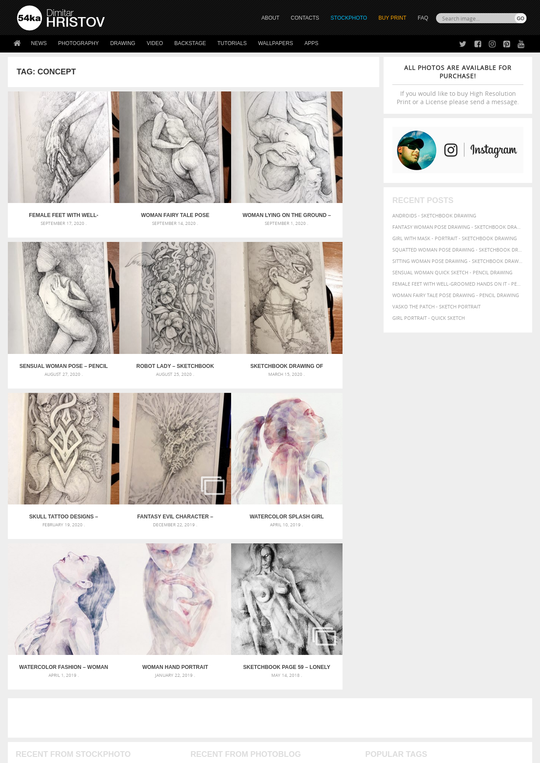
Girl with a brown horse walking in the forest (251, 583)
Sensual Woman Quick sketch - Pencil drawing (452, 272)
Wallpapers (275, 43)
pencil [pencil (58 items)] (426, 587)
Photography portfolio (49, 680)
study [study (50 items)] (443, 595)
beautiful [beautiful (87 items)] (502, 562)
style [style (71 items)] (458, 595)
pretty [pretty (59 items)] (404, 595)
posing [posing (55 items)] (387, 595)
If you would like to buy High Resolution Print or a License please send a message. (457, 84)
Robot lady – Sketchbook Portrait (54, 329)
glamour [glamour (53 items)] (408, 580)
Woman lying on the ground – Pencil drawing (240, 197)
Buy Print (392, 18)
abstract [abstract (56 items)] (375, 563)
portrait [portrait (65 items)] (503, 587)
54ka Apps (29, 702)
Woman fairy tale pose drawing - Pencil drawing (455, 295)
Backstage (190, 43)
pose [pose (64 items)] (371, 595)
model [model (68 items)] (373, 587)
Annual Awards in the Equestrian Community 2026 (254, 562)
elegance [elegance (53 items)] (484, 572)
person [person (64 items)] (462, 587)
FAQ (423, 18)
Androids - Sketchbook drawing (434, 215)
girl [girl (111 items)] (390, 579)
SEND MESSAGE (449, 675)
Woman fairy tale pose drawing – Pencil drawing (147, 197)
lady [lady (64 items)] (513, 580)
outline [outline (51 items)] (392, 588)
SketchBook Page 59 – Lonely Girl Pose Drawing (333, 461)
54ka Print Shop (37, 658)
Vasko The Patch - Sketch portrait (436, 306)
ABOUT (270, 18)
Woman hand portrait (240, 461)
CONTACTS (305, 18)
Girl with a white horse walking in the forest (249, 573)
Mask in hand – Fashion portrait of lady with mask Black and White (95, 573)
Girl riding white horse (220, 604)
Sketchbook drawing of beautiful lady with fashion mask (147, 329)
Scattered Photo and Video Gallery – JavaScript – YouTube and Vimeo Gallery (95, 562)
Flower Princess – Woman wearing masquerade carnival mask (95, 604)
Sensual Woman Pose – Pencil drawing (333, 197)
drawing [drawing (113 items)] (457, 571)
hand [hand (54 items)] (438, 580)
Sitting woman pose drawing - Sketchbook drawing (457, 261)
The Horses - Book (40, 691)
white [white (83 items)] (497, 595)
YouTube (290, 704)
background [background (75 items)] (468, 562)
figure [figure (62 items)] (373, 580)
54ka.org (89, 753)
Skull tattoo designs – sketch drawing (239, 329)
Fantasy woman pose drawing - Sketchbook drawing (457, 227)
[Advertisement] (272, 511)
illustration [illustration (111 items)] (467, 579)
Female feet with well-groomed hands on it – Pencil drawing (54, 197)
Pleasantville (208, 594)
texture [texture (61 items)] (477, 595)
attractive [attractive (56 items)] (436, 563)
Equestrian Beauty (108, 733)
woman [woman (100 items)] (377, 603)
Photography (78, 43)
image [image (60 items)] (498, 580)
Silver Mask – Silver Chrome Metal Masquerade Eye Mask (89, 594)
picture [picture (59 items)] (481, 587)
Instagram (293, 681)
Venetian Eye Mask (160, 733)
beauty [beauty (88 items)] (375, 571)
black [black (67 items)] (394, 571)
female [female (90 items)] (507, 571)
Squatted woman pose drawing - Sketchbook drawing (457, 249)
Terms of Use (137, 753)
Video (155, 43)
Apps (311, 43)
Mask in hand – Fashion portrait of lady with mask (82, 583)
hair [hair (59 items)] (425, 580)
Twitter (290, 658)
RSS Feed (198, 733)
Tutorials (232, 43)
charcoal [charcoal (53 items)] (429, 572)
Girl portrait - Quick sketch (428, 318)
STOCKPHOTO (349, 18)
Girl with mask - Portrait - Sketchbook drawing (454, 238)
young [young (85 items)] (418, 603)
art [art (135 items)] (393, 562)
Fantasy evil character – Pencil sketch (333, 329)
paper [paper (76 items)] (410, 587)
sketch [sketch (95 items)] (424, 595)
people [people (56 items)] (443, 587)
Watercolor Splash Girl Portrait (54, 461)
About (151, 658)
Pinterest (291, 693)
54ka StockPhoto (39, 669)
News (39, 43)
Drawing (122, 43)
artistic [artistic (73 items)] (412, 562)
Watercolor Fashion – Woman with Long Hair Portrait (147, 461)
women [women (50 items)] (399, 604)
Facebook (292, 670)
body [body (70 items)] (410, 571)
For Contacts (161, 702)
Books (151, 680)
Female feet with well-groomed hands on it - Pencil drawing (457, 283)
